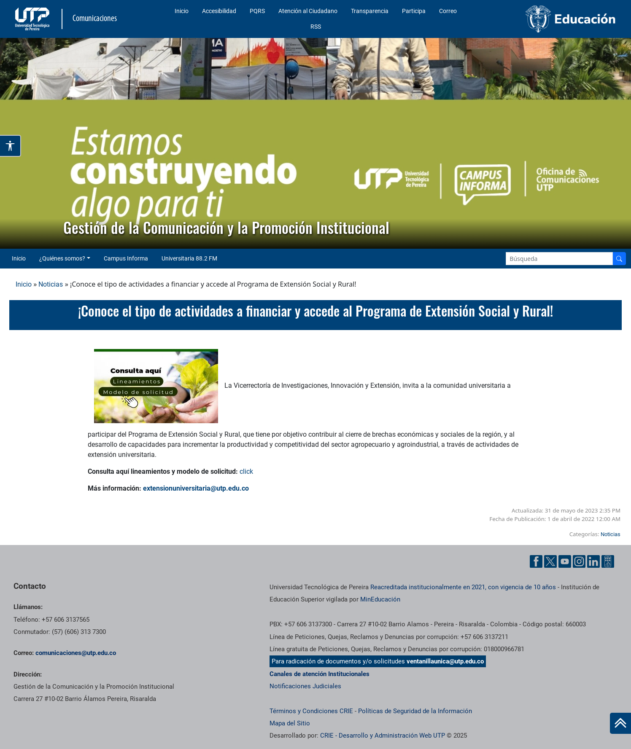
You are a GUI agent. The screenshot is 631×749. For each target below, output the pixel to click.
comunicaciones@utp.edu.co (75, 653)
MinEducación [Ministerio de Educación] (380, 599)
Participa (414, 11)
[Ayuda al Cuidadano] (607, 561)
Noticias (50, 284)
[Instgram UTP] (579, 561)
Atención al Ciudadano (307, 11)
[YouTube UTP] (564, 561)
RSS (315, 26)
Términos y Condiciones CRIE (311, 711)
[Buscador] (619, 258)
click (246, 471)
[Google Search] (559, 258)
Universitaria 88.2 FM (189, 258)
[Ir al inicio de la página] (620, 723)
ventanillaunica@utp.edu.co (445, 661)
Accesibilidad (219, 11)
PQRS (257, 11)
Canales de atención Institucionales (319, 674)
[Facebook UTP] (536, 561)
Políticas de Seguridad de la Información (415, 711)
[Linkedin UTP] (593, 561)
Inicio (182, 11)
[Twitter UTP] (550, 561)
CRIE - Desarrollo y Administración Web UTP (382, 735)
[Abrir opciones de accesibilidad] (10, 146)
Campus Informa (126, 258)
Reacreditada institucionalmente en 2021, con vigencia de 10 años (463, 587)
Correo (448, 11)
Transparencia (369, 11)
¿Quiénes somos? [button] (62, 258)
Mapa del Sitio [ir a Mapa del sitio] (290, 723)
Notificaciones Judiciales (305, 686)
